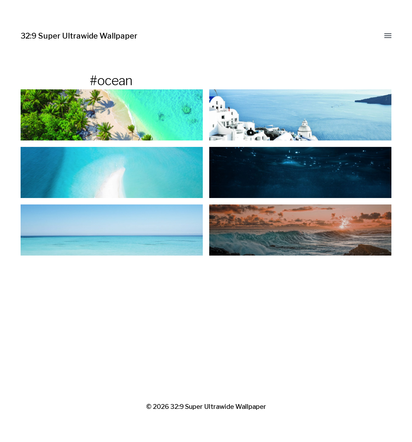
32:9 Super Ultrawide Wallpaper (79, 36)
